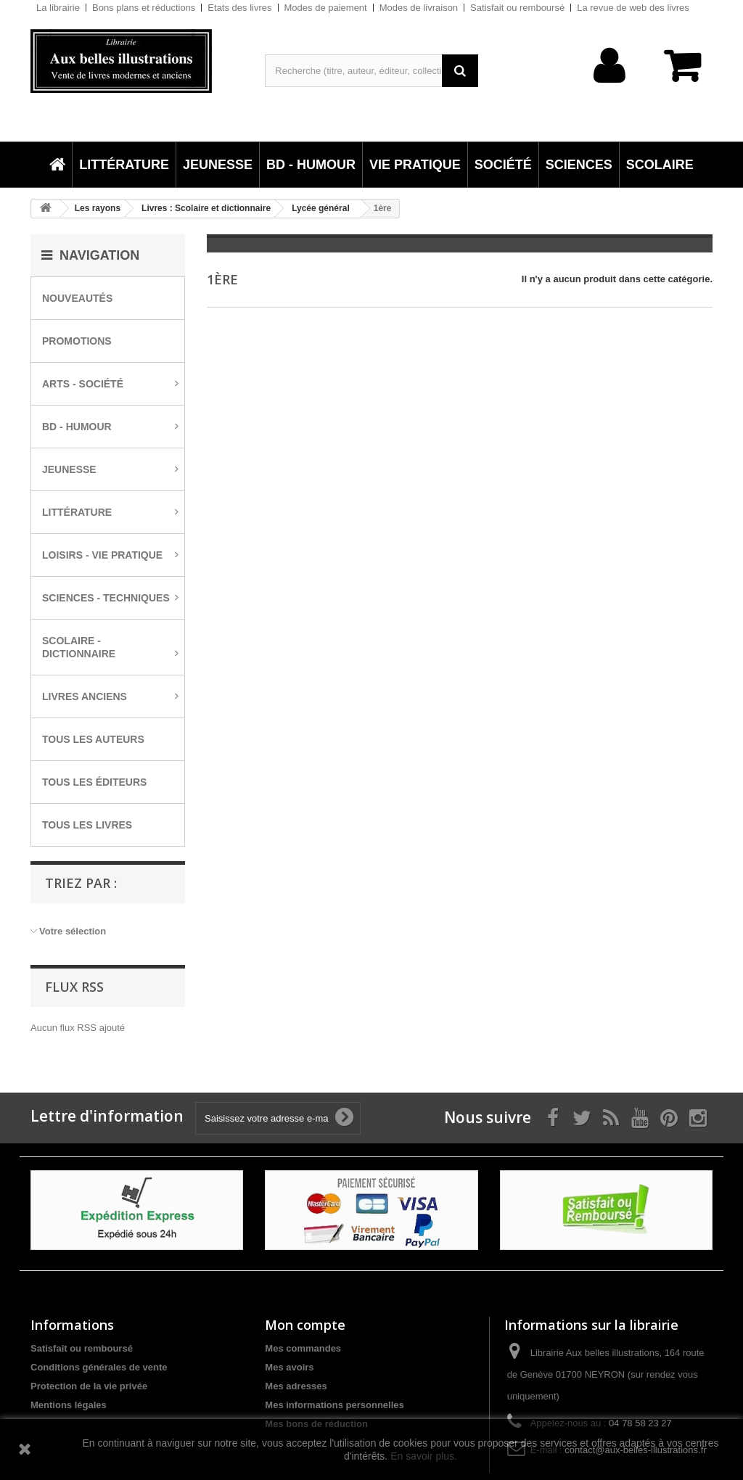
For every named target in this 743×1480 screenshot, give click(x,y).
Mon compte (305, 1324)
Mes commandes (303, 1348)
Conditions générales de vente (99, 1367)
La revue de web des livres (633, 7)
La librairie (58, 7)
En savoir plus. (423, 1456)
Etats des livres (239, 7)
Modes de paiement (325, 7)
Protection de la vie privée (88, 1386)
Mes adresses (296, 1386)
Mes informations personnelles (334, 1404)
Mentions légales (68, 1404)
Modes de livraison (418, 7)
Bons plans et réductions (143, 7)
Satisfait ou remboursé (517, 7)
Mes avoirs (289, 1367)
